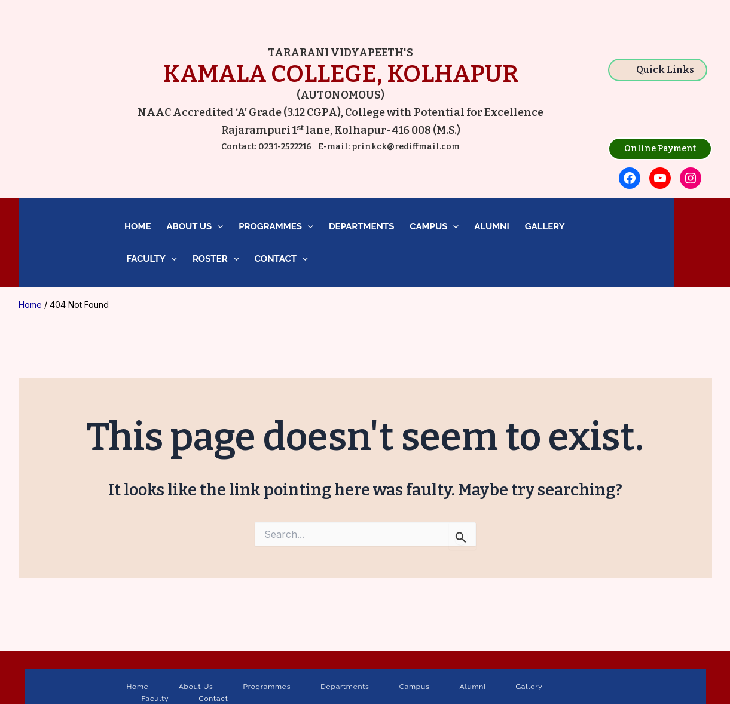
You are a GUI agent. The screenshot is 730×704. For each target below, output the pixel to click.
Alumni (491, 226)
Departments (361, 226)
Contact (281, 259)
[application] (217, 226)
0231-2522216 (284, 147)
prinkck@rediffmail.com (405, 147)
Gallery (545, 226)
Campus (434, 226)
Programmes (276, 226)
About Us (194, 226)
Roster (216, 259)
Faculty (150, 259)
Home (137, 226)
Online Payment (660, 148)
